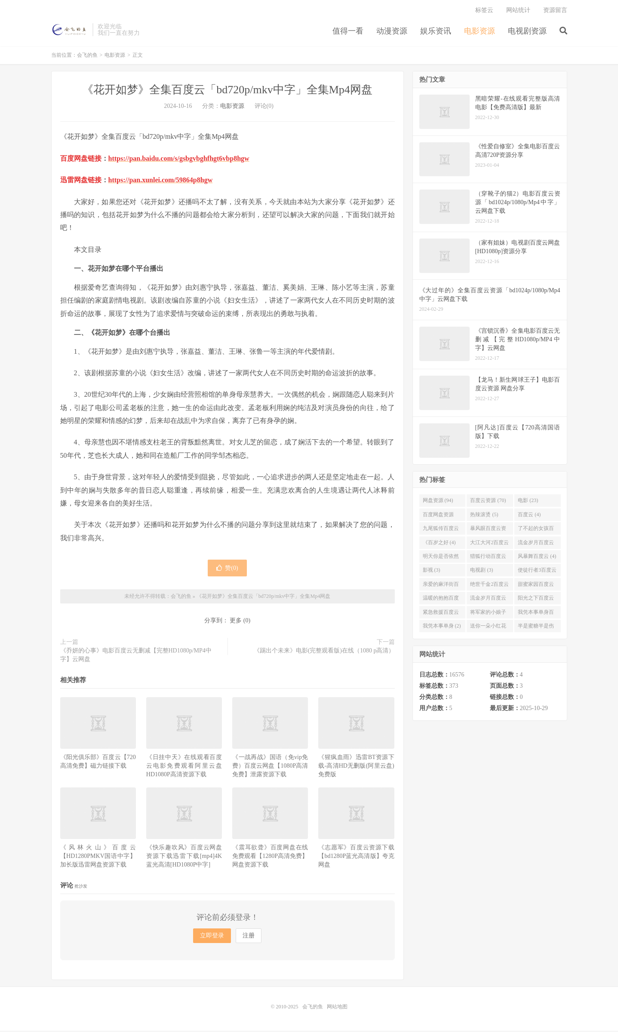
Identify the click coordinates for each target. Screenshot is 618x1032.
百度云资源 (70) (488, 502)
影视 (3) (431, 572)
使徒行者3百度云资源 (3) (537, 573)
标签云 (484, 11)
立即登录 (212, 937)
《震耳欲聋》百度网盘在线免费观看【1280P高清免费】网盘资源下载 (270, 858)
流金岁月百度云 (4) (536, 545)
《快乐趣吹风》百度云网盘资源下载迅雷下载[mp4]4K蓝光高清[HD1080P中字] (184, 858)
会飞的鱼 (70, 30)
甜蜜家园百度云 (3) (536, 587)
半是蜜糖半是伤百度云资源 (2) (536, 629)
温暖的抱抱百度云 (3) (441, 601)
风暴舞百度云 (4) (537, 557)
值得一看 (347, 32)
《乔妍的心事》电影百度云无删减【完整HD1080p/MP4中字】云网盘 (136, 656)
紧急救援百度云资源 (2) (441, 615)
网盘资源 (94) (438, 502)
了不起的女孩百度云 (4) (536, 531)
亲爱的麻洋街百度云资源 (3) (441, 587)
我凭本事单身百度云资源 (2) (536, 615)
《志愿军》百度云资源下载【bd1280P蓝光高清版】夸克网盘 (356, 858)
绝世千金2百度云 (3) (489, 587)
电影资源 (479, 32)
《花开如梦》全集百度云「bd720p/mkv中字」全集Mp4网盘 (227, 91)
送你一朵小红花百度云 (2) (488, 629)
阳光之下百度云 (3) (536, 601)
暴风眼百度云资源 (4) (488, 531)
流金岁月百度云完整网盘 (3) (488, 601)
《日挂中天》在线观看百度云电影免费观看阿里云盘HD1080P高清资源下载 (184, 767)
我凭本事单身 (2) (442, 627)
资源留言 (555, 11)
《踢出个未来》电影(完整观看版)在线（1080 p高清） (324, 652)
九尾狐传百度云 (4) (441, 531)
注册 (249, 937)
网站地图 (337, 1008)
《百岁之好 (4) (439, 544)
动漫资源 (391, 32)
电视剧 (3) (481, 572)
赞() (227, 569)
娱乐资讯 (435, 32)
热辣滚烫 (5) (484, 516)
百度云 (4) (529, 516)
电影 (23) (528, 502)
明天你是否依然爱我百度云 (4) (441, 559)
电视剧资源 (527, 32)
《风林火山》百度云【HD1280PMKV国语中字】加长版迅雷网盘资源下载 (98, 858)
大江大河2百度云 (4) (489, 545)
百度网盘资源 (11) (438, 517)
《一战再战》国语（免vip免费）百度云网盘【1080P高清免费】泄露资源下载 (270, 767)
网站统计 (518, 11)
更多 (236, 622)
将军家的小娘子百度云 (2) (488, 615)
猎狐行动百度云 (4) (488, 559)
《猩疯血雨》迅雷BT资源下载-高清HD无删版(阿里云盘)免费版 (356, 767)
